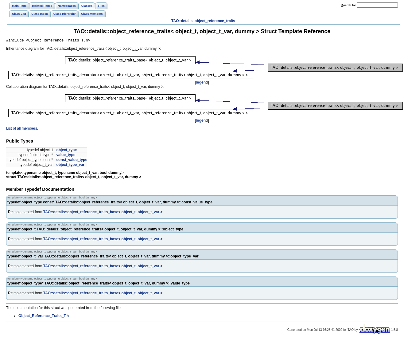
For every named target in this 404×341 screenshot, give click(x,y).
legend (202, 83)
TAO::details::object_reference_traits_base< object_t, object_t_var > (103, 213)
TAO (175, 21)
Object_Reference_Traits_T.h (43, 317)
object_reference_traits (215, 21)
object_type (66, 151)
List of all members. (22, 129)
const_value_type (71, 161)
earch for (348, 5)
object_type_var (70, 165)
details (186, 21)
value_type (65, 156)
